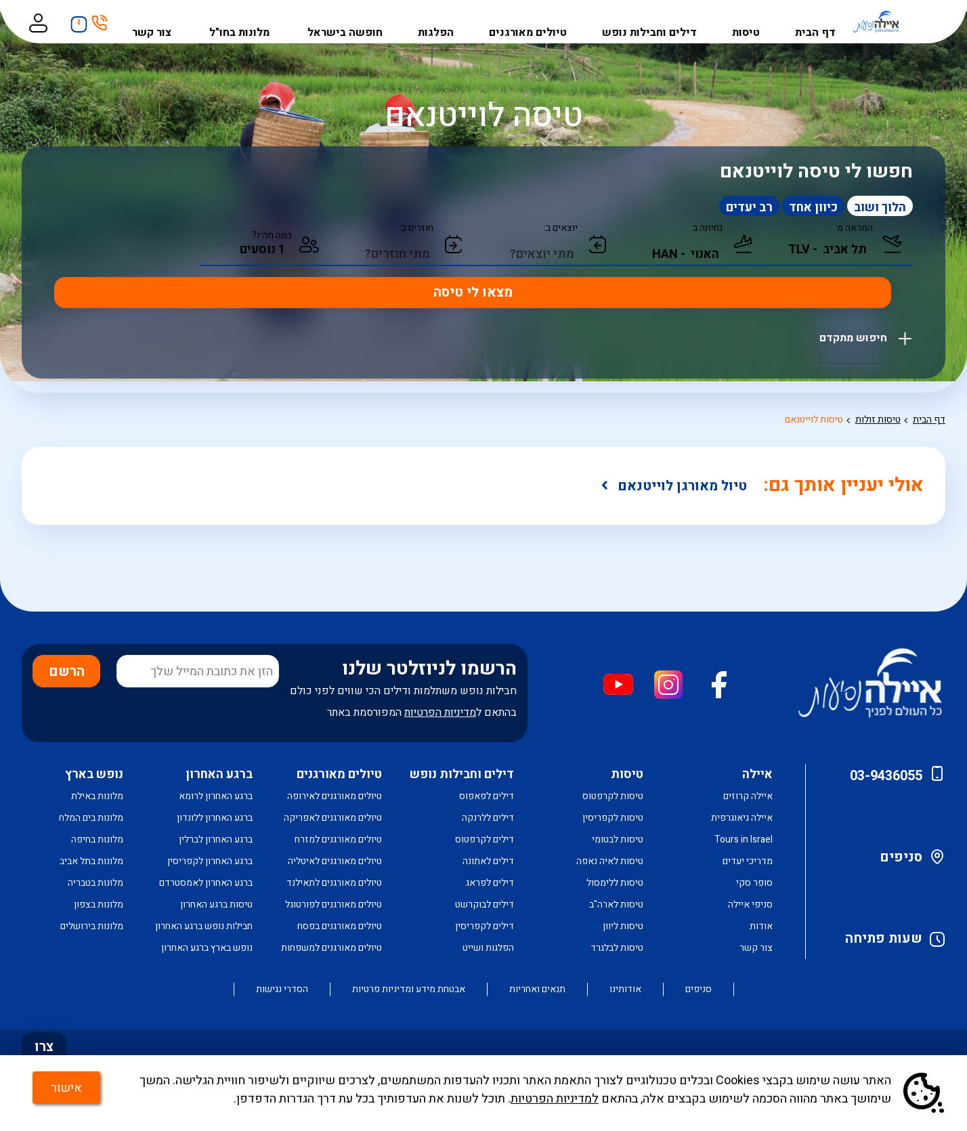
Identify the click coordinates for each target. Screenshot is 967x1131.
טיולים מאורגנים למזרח (338, 839)
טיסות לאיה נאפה (609, 861)
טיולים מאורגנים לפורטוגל (333, 904)
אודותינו (625, 989)
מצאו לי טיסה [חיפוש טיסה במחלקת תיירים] (121, 253)
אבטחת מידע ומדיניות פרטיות (408, 989)
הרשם (67, 671)
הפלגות (443, 22)
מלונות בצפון (98, 904)
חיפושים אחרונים (88, 20)
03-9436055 (886, 776)
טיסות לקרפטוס (612, 796)
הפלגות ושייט (488, 948)
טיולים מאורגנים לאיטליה (335, 861)
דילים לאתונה (488, 861)
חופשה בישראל (354, 22)
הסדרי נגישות (282, 989)
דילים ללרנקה (488, 818)
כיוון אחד (779, 208)
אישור (77, 1095)
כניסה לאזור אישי (51, 21)
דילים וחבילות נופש (654, 22)
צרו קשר (44, 1054)
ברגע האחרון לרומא (216, 796)
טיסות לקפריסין (612, 818)
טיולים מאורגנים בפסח (339, 926)
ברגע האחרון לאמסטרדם (206, 883)
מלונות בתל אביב (91, 861)
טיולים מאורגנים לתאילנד (334, 883)
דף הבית (816, 22)
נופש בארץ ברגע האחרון (207, 948)
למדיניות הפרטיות (555, 1105)
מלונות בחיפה (97, 839)
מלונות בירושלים (91, 926)
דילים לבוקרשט (484, 904)
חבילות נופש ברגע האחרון (204, 926)
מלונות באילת (97, 796)
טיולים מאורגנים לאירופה (334, 796)
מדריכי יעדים (748, 861)
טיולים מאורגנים (534, 22)
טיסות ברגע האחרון (216, 904)
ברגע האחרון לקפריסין (210, 861)
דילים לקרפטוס (484, 839)
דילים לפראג (490, 883)
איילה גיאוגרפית (742, 818)
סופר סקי (754, 883)
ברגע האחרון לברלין (216, 839)
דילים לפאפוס (486, 796)
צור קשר (166, 22)
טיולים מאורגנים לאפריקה (333, 818)
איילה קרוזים (748, 796)
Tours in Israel (743, 839)
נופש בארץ (94, 774)
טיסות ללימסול (614, 883)
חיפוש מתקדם (854, 292)
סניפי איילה (750, 904)
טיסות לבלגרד (616, 948)
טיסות (748, 22)
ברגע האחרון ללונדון (215, 818)
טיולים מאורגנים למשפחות (331, 948)
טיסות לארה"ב (616, 904)
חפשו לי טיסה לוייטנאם (816, 172)
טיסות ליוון (623, 926)
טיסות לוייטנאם (814, 419)
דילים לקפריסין (484, 926)
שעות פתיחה (883, 938)
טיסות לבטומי (617, 839)
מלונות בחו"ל (251, 22)
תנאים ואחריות (537, 989)
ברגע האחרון (219, 774)
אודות (761, 926)
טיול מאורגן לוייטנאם (687, 486)
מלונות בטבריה (95, 883)
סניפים (901, 857)
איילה (757, 774)
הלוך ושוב (875, 208)
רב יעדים (688, 208)
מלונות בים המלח (91, 818)
